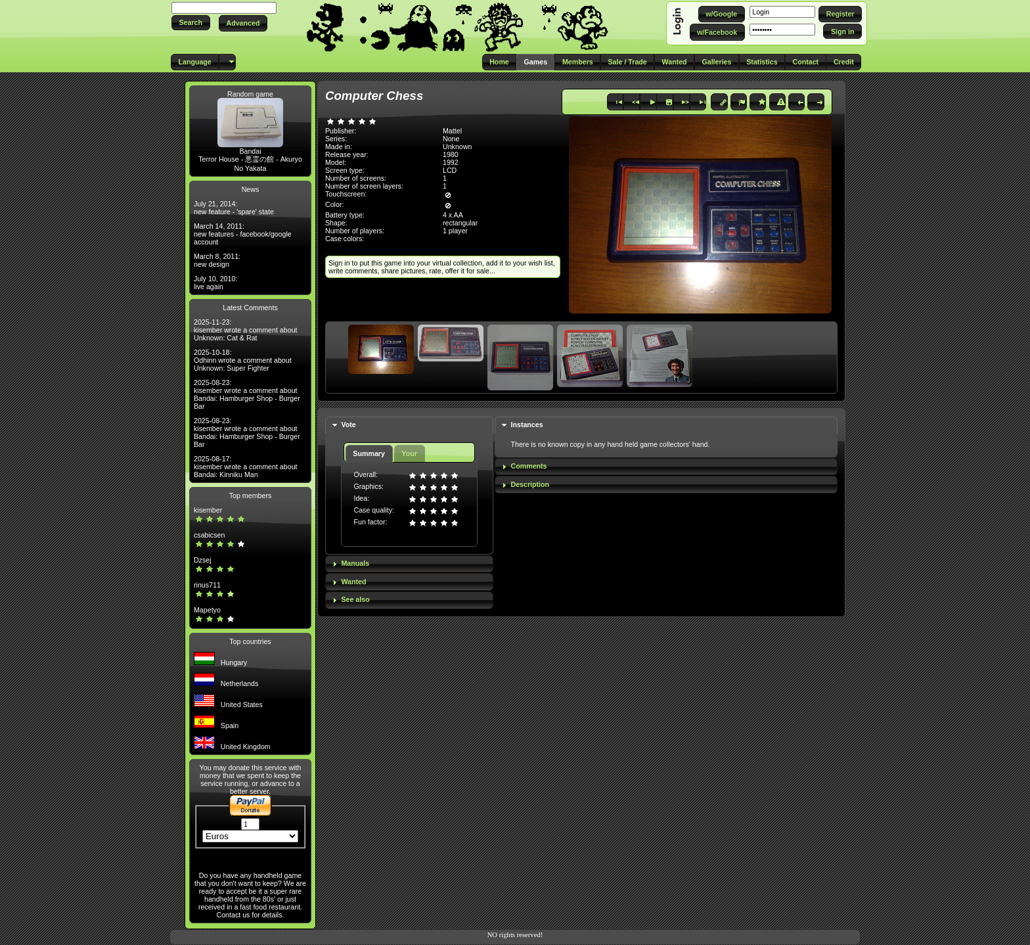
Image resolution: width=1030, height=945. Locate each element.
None (451, 139)
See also (355, 599)
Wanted (353, 582)
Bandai (250, 151)
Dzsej (203, 560)
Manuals (355, 563)
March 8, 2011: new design (217, 260)
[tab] (409, 425)
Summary (369, 453)
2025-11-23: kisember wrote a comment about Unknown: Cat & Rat (246, 330)
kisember (208, 510)
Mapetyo (207, 610)
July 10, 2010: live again (215, 282)
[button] (190, 22)
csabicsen (209, 535)
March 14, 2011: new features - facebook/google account (243, 234)
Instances (526, 424)
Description (529, 484)
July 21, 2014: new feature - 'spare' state (234, 208)
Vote (348, 424)
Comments (528, 466)
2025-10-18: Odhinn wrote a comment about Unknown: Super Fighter (243, 360)
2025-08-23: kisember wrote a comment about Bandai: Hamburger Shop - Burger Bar (247, 394)
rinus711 (207, 585)
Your (408, 453)
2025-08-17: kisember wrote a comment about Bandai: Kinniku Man (246, 466)
